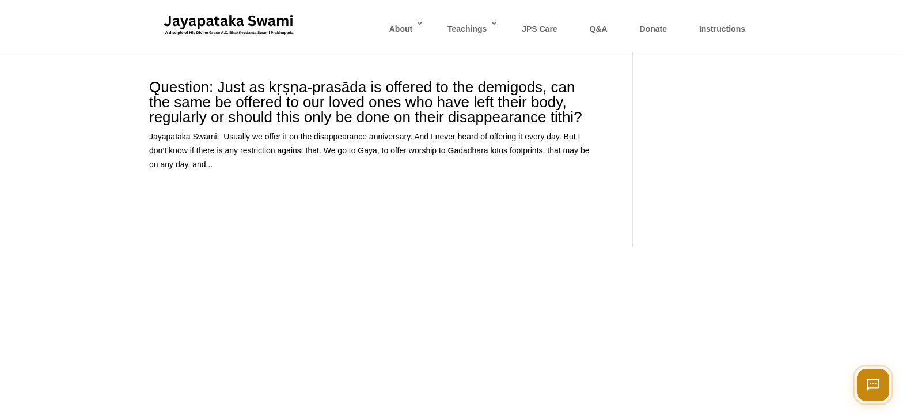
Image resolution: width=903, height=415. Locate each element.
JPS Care (539, 28)
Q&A (599, 28)
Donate (653, 28)
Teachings (467, 28)
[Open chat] (873, 385)
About (400, 28)
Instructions (722, 28)
